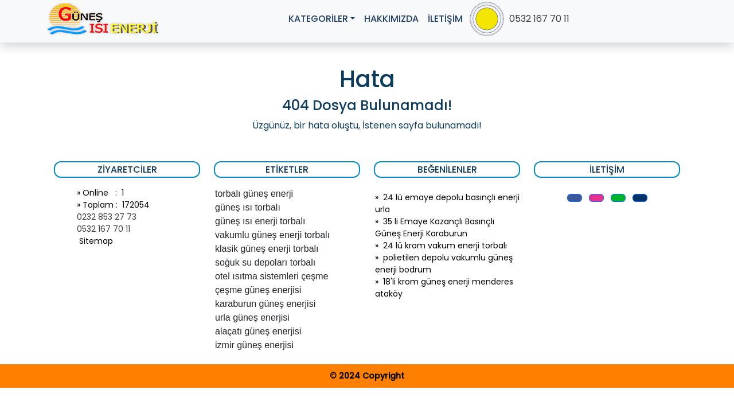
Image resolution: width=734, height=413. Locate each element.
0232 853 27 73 (106, 217)
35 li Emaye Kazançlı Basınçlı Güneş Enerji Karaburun (434, 227)
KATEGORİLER (318, 18)
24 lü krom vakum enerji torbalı (445, 245)
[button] (574, 198)
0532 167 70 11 (539, 18)
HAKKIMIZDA (391, 18)
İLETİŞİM (445, 18)
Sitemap (95, 241)
